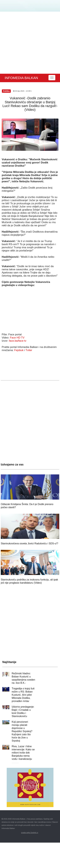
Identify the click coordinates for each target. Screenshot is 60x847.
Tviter (29, 350)
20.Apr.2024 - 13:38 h (22, 91)
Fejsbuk (19, 350)
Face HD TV (17, 337)
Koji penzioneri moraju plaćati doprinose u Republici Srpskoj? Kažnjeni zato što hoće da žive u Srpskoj (22, 731)
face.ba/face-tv (17, 340)
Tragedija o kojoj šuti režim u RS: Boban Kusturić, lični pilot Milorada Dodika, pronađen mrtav (23, 694)
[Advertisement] (29, 42)
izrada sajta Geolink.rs (29, 832)
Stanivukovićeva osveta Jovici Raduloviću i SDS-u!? (29, 543)
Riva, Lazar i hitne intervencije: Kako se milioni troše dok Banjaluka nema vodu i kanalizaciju (23, 752)
